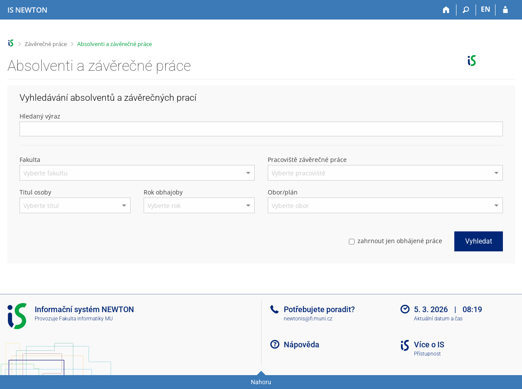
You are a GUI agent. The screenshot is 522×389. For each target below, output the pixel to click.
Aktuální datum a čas (438, 319)
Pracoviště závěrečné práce (307, 159)
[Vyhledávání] (466, 10)
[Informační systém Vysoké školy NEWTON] (27, 10)
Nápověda (301, 344)
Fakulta (30, 159)
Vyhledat (478, 241)
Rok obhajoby (163, 192)
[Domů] (446, 10)
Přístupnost (427, 354)
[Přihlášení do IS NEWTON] (505, 10)
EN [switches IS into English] (485, 9)
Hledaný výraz (40, 116)
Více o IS (429, 344)
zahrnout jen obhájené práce (395, 241)
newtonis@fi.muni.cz (308, 319)
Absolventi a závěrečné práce (114, 44)
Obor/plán (283, 192)
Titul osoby (35, 192)
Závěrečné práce (46, 44)
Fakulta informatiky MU (86, 319)
